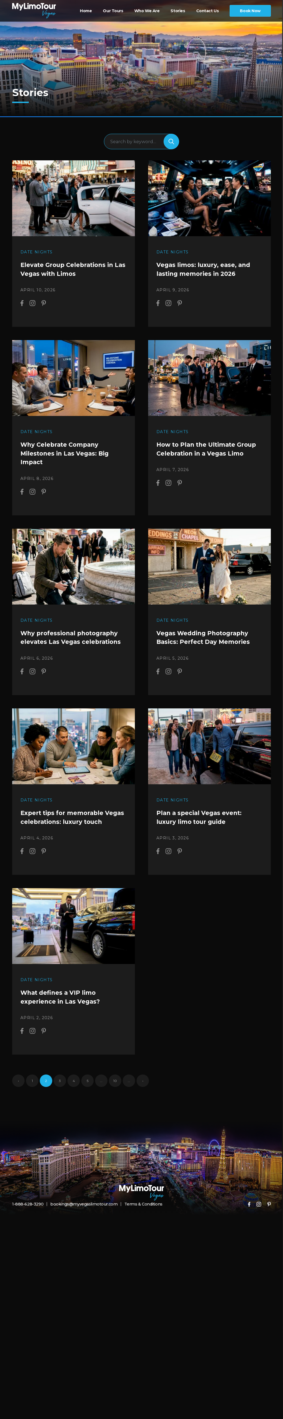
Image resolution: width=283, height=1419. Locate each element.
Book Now (250, 10)
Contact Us (207, 11)
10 (115, 1096)
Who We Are (147, 11)
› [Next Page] (142, 1096)
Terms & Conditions (138, 1219)
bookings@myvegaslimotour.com (81, 1219)
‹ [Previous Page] (18, 1096)
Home (86, 11)
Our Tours (113, 11)
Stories (178, 11)
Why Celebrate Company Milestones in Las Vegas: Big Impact (64, 459)
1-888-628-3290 (27, 1219)
